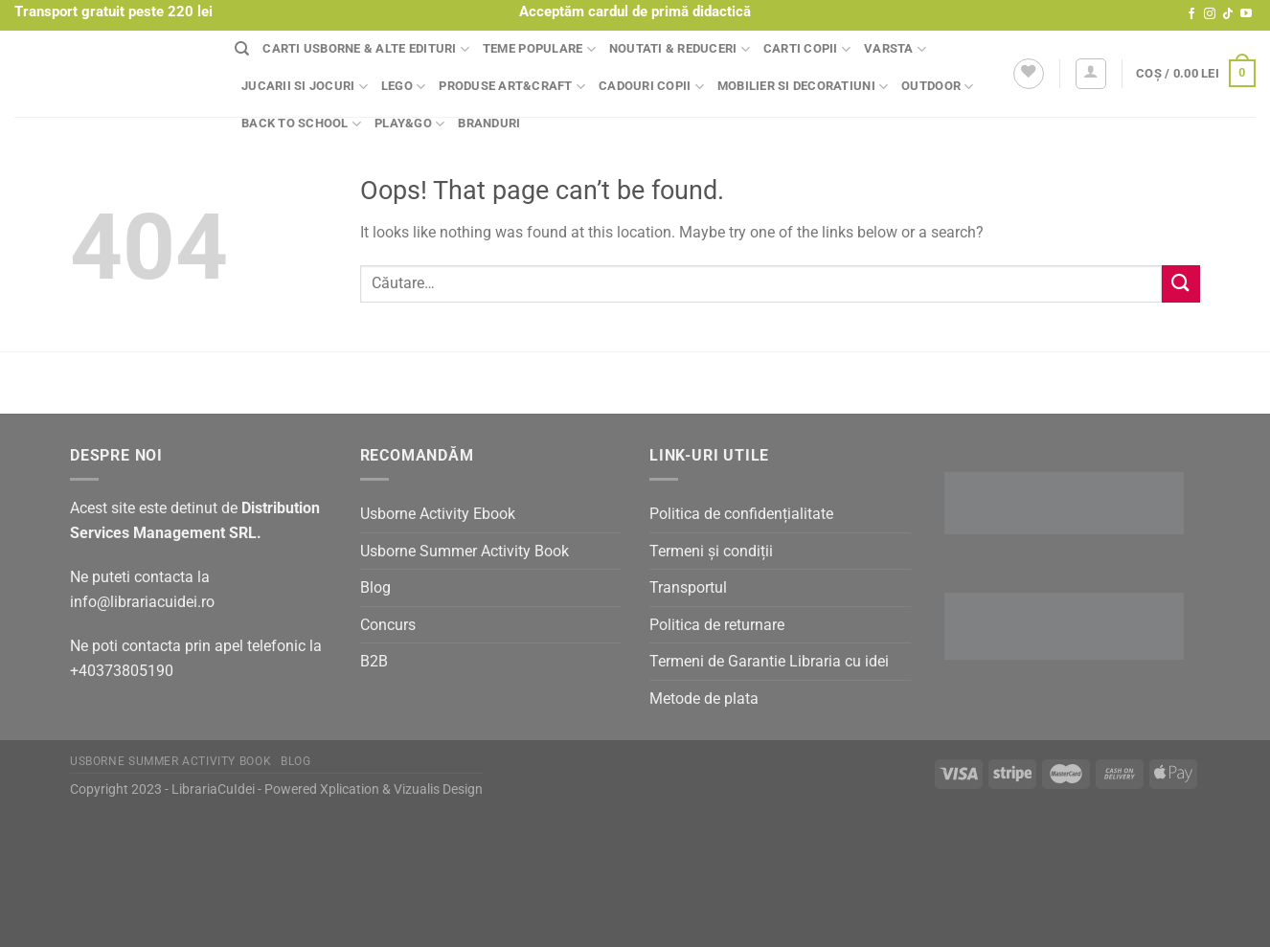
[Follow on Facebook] (1191, 14)
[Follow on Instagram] (1209, 14)
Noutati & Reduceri (679, 49)
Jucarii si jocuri (304, 87)
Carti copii (806, 49)
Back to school (301, 124)
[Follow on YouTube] (1246, 14)
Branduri (489, 123)
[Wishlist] (1028, 73)
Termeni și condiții (711, 551)
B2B (374, 661)
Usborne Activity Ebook (437, 514)
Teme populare (539, 49)
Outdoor (937, 87)
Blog (375, 587)
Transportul (688, 587)
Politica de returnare (716, 625)
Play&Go (409, 124)
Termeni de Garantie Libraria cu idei (769, 661)
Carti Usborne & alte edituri (365, 49)
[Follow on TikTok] (1228, 14)
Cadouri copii (651, 87)
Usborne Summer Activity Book (464, 551)
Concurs (388, 625)
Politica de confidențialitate (741, 514)
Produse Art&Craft (512, 87)
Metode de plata (704, 698)
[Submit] (1181, 284)
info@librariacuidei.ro (142, 602)
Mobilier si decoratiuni (802, 87)
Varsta (895, 49)
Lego (403, 87)
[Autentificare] (1091, 73)
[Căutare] (242, 49)
